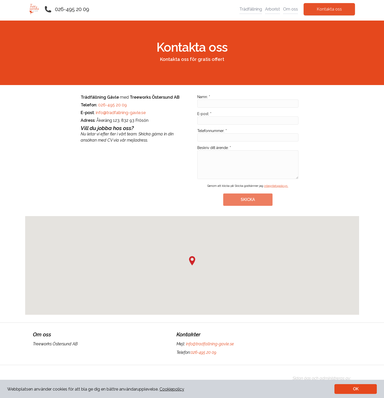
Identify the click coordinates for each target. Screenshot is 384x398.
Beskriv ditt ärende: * (247, 162)
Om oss (290, 9)
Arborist (272, 9)
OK (356, 388)
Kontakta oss (329, 9)
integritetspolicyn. (276, 186)
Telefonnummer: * (247, 135)
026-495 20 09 (72, 9)
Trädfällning (250, 9)
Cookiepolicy (172, 389)
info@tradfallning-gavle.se (121, 112)
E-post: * (247, 118)
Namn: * (247, 101)
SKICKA (248, 199)
